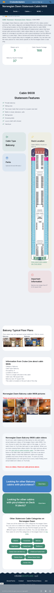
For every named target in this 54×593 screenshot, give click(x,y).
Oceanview (26, 540)
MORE (39, 11)
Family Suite (27, 546)
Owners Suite (18, 557)
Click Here (41, 484)
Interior (16, 540)
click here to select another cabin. (22, 450)
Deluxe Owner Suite (34, 557)
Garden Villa (27, 562)
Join (46, 581)
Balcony (29, 19)
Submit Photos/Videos (34, 581)
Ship (6, 11)
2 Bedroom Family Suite (37, 551)
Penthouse (39, 546)
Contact (21, 581)
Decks (15, 11)
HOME (4, 19)
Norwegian (10, 19)
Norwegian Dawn (20, 19)
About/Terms (11, 581)
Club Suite (14, 546)
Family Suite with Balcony (17, 551)
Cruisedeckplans (17, 2)
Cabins (27, 11)
